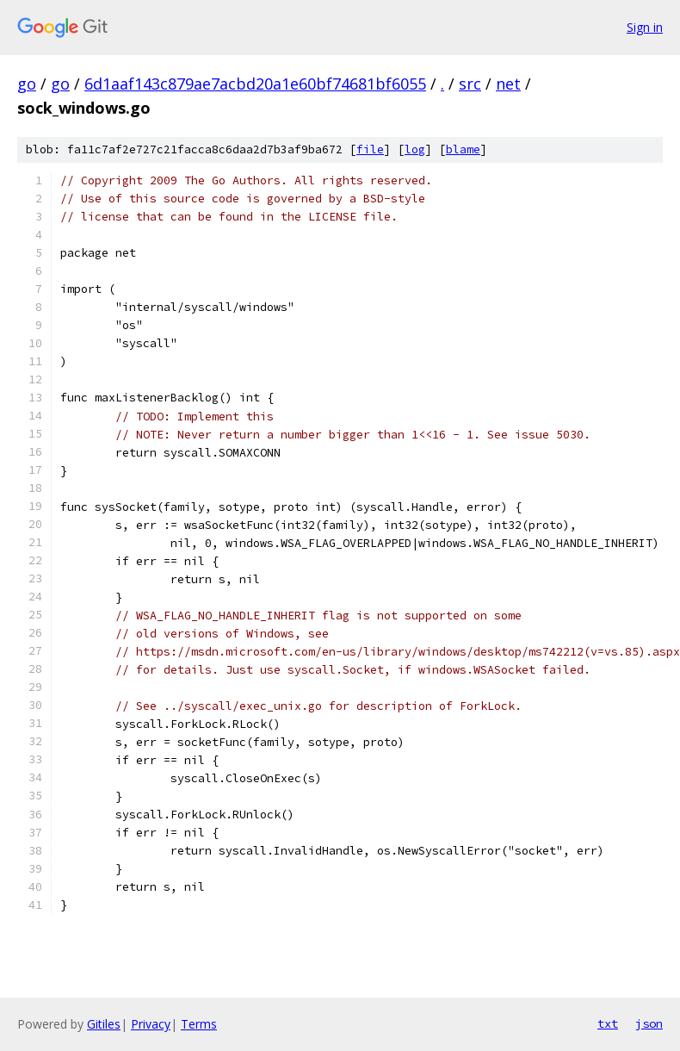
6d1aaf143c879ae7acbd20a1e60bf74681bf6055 (255, 83)
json (649, 1023)
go (26, 83)
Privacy (150, 1024)
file (370, 149)
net (508, 83)
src (470, 83)
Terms (199, 1024)
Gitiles (104, 1024)
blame (463, 149)
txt (607, 1023)
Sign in (645, 27)
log (415, 149)
